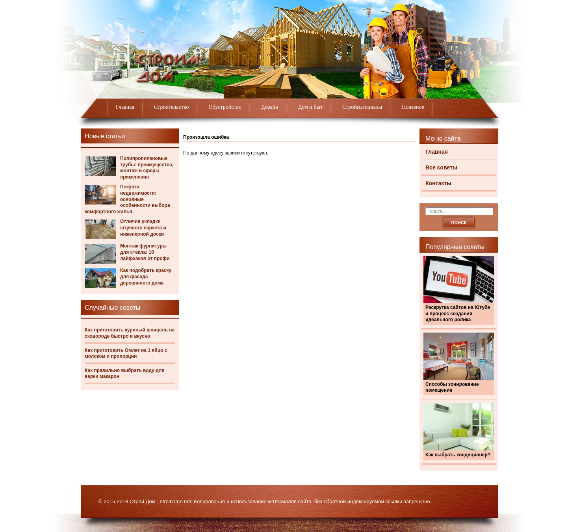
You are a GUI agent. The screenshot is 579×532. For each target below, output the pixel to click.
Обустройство (224, 107)
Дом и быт (310, 107)
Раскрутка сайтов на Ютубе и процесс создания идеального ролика (457, 313)
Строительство (171, 107)
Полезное (413, 107)
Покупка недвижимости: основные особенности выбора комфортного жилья (127, 199)
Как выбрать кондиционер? (457, 455)
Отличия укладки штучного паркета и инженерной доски (143, 227)
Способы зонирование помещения (452, 387)
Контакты (438, 183)
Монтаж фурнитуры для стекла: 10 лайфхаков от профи (144, 252)
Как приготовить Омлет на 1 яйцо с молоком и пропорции (126, 353)
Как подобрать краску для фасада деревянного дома (145, 276)
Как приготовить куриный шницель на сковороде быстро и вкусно (129, 333)
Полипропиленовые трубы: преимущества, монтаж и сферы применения (146, 168)
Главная (125, 107)
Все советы (441, 167)
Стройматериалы (362, 107)
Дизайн (269, 107)
